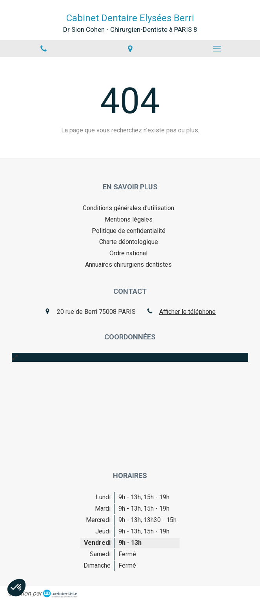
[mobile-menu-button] (216, 49)
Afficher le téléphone (187, 311)
